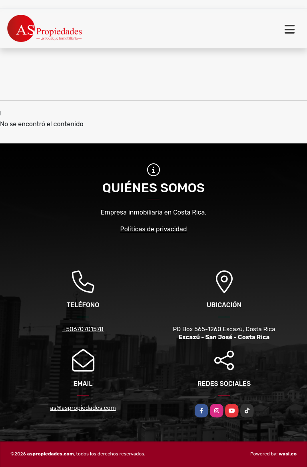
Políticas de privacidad (153, 229)
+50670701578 (83, 329)
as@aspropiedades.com (83, 407)
